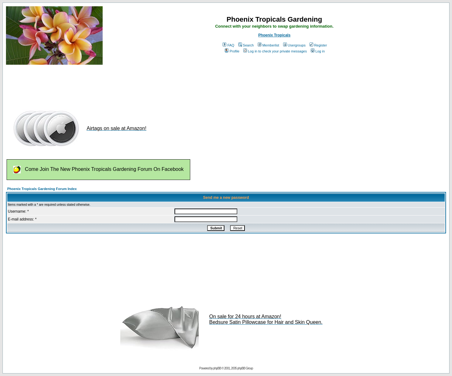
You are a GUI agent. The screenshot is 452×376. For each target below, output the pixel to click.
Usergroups (294, 45)
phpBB (217, 368)
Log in (318, 51)
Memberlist (268, 45)
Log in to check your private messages (275, 51)
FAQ (228, 45)
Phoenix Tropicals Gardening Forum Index (42, 189)
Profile (232, 51)
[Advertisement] (120, 84)
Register (318, 45)
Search (246, 45)
